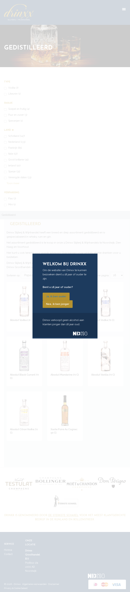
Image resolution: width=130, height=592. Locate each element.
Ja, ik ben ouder (56, 296)
